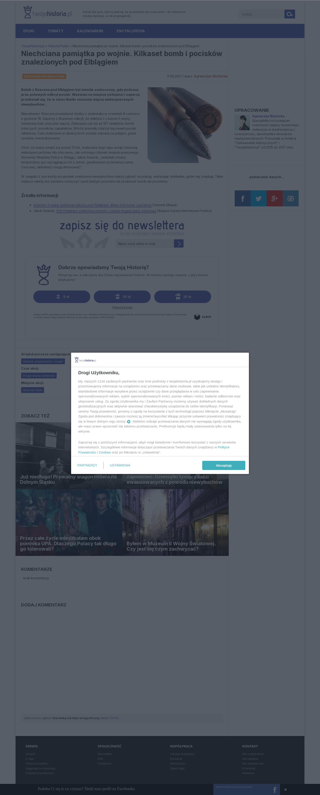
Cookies (105, 452)
